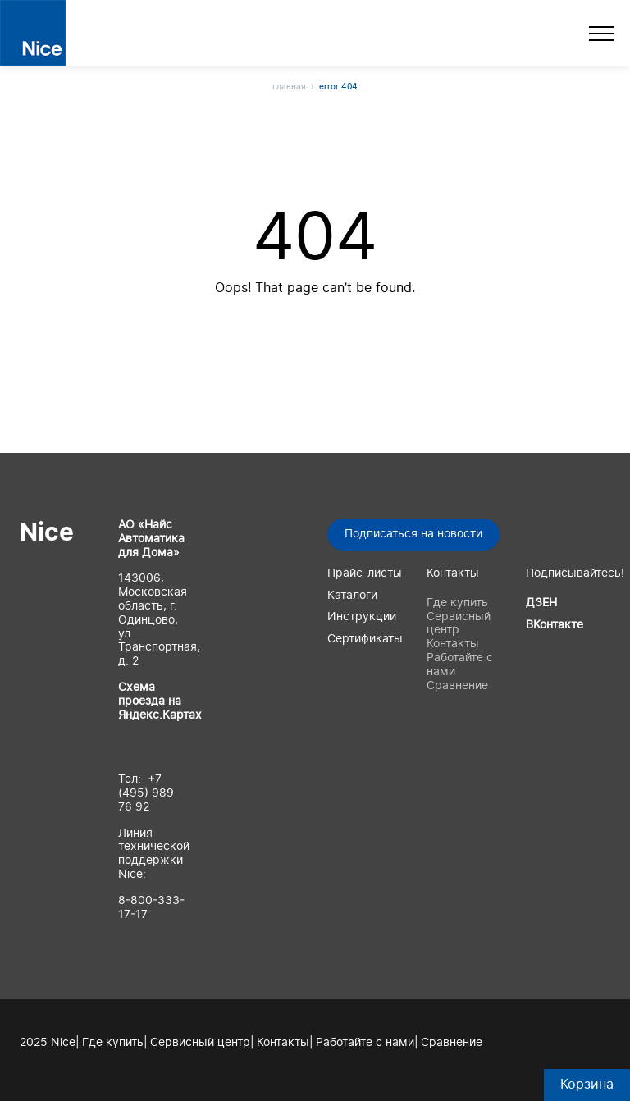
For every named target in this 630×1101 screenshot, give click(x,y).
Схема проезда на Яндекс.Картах (160, 701)
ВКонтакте (554, 625)
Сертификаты (365, 639)
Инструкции (361, 617)
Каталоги (352, 595)
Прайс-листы (364, 573)
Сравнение (457, 686)
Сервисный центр (200, 1042)
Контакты (453, 644)
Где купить (457, 603)
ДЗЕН (541, 603)
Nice (47, 533)
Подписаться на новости (413, 534)
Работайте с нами (365, 1042)
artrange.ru (124, 1065)
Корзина (587, 1084)
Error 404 (338, 87)
